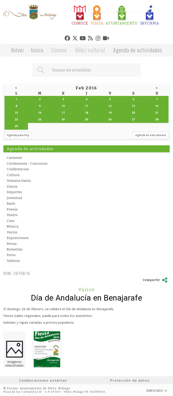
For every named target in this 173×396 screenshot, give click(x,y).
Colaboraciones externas (43, 380)
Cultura (13, 175)
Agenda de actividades (137, 50)
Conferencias (18, 169)
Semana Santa (19, 181)
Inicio (37, 50)
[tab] (80, 15)
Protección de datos (129, 380)
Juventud (14, 198)
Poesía (12, 209)
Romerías (15, 249)
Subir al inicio (156, 390)
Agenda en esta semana (150, 135)
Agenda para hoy (18, 135)
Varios (12, 232)
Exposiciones (18, 238)
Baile (11, 203)
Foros (11, 255)
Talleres (13, 261)
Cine (10, 221)
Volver (18, 50)
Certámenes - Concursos (27, 163)
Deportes (14, 192)
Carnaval (14, 158)
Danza (12, 186)
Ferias (12, 244)
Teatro (12, 215)
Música (12, 226)
